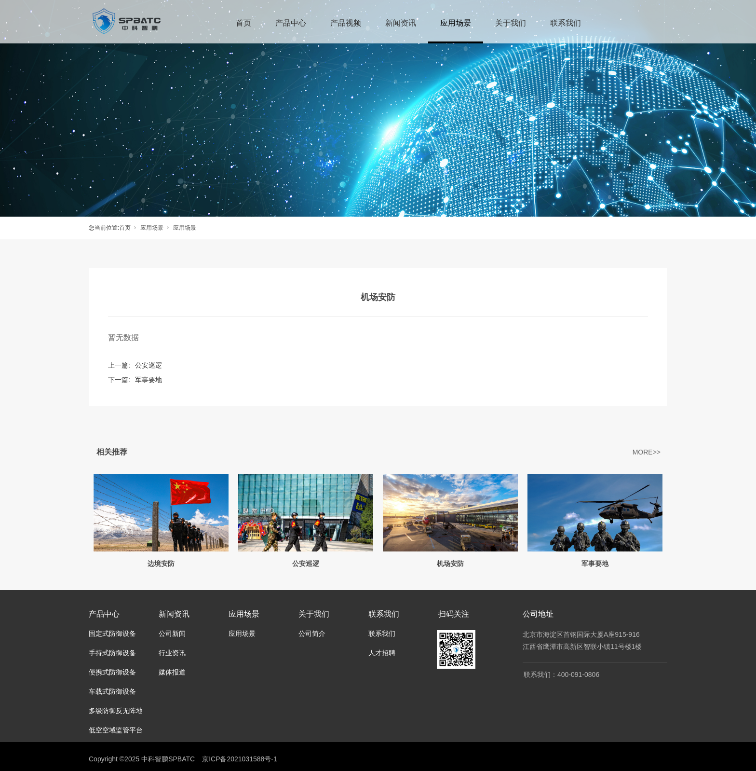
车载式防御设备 (112, 691)
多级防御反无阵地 (116, 711)
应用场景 (455, 23)
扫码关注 (453, 614)
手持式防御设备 (112, 653)
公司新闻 (172, 633)
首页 (243, 23)
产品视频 (345, 23)
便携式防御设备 (112, 672)
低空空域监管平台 (116, 730)
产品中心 (290, 23)
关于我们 (510, 23)
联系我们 (565, 23)
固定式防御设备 (112, 633)
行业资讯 (172, 653)
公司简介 (311, 633)
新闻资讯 (400, 23)
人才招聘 (381, 653)
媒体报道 (172, 672)
